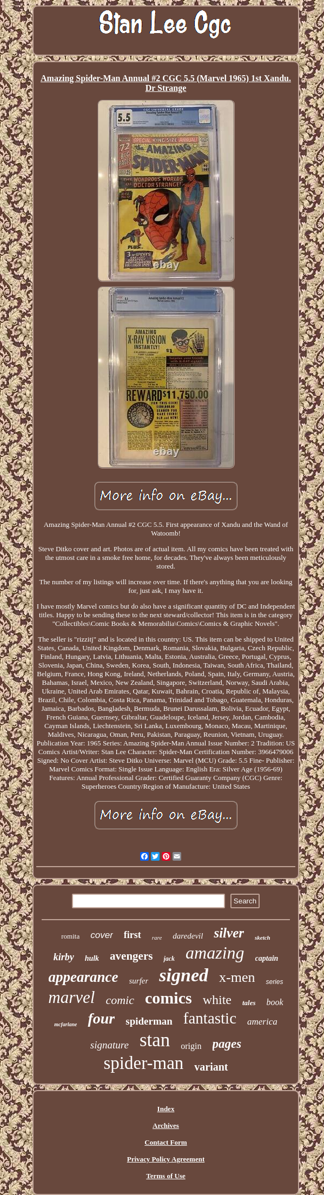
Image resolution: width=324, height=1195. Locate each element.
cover (101, 935)
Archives (166, 1125)
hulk (92, 958)
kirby (64, 957)
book (275, 1002)
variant (211, 1067)
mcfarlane (65, 1024)
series (274, 982)
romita (70, 936)
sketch (262, 937)
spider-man (143, 1063)
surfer (139, 980)
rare (157, 937)
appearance (83, 977)
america (262, 1021)
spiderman (149, 1021)
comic (119, 1000)
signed (183, 975)
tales (249, 1003)
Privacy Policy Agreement (165, 1159)
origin (191, 1046)
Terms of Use (165, 1176)
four (101, 1018)
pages (227, 1044)
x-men (237, 977)
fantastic (209, 1018)
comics (168, 998)
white (217, 1000)
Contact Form (165, 1142)
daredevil (188, 936)
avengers (131, 955)
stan (155, 1040)
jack (169, 958)
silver (229, 933)
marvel (71, 997)
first (132, 934)
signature (109, 1045)
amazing (215, 952)
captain (267, 958)
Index (166, 1109)
